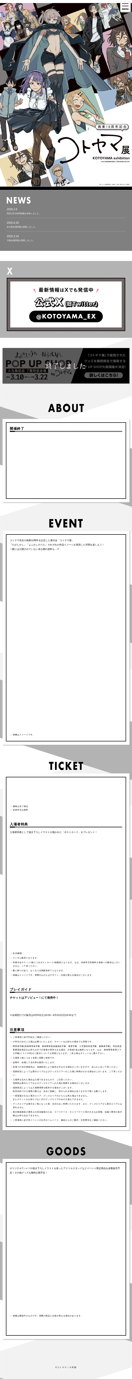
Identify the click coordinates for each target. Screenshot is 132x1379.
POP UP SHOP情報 (16, 213)
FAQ (30, 1037)
